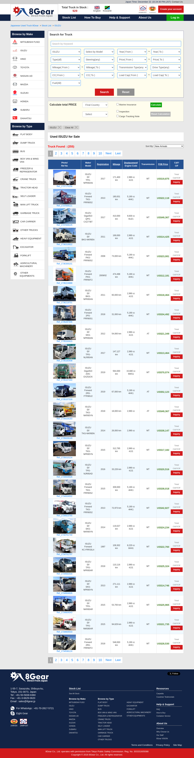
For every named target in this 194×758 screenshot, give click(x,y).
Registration (103, 164)
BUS (18, 151)
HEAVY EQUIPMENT (26, 238)
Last (118, 153)
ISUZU (57, 25)
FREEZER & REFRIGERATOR (24, 170)
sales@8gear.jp (27, 701)
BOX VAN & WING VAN (25, 160)
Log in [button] (175, 17)
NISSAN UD (22, 75)
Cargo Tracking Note (129, 116)
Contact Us (177, 2)
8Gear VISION (162, 738)
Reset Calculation (160, 114)
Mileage (116, 164)
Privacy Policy (163, 745)
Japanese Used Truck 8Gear (25, 25)
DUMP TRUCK (23, 142)
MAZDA (20, 84)
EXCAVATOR (23, 246)
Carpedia (160, 694)
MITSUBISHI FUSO (26, 41)
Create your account (171, 9)
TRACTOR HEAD (25, 187)
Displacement (130, 163)
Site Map (177, 745)
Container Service (163, 716)
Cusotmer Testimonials (165, 697)
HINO (19, 58)
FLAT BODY (22, 134)
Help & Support (119, 17)
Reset (125, 92)
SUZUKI (20, 92)
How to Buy (160, 713)
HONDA (20, 101)
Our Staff (159, 735)
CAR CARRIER (24, 221)
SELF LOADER (24, 196)
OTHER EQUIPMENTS (23, 274)
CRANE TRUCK (24, 179)
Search (104, 92)
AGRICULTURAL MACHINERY (24, 264)
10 (100, 153)
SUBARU (21, 109)
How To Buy (92, 17)
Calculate (156, 105)
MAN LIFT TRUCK (25, 204)
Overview (160, 728)
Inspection (124, 111)
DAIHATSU (21, 118)
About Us (144, 17)
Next (109, 153)
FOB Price (163, 164)
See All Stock (74, 694)
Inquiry (176, 182)
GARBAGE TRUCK (26, 213)
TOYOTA (20, 67)
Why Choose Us (162, 732)
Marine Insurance (127, 104)
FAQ (158, 709)
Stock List (69, 17)
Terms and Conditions (142, 745)
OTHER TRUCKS (25, 230)
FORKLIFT (21, 255)
